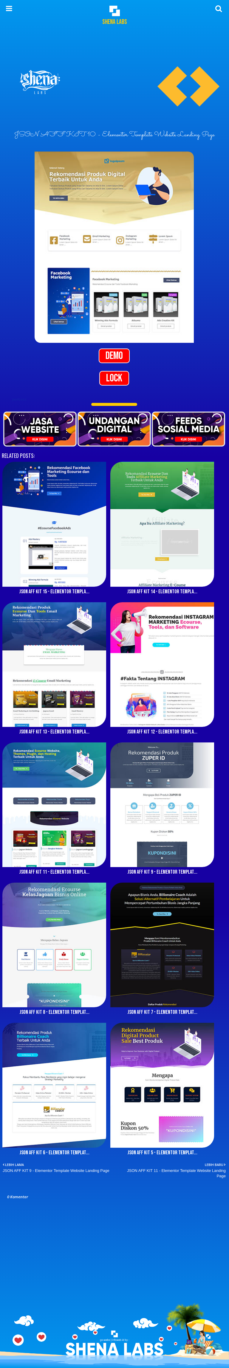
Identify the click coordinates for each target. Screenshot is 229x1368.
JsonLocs (19, 399)
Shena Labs (114, 22)
